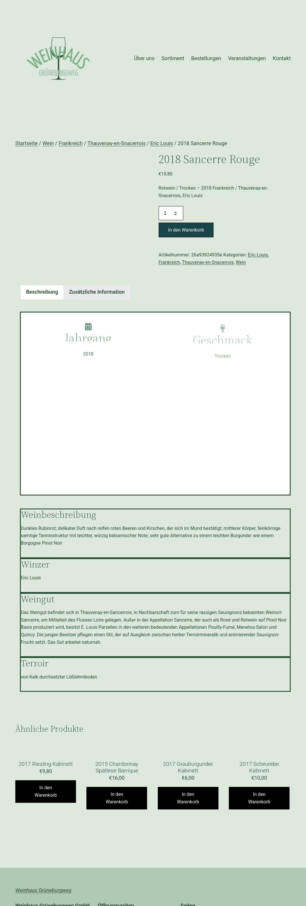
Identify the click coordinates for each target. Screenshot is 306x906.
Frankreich (71, 143)
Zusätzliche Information (97, 292)
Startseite (26, 143)
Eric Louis (161, 143)
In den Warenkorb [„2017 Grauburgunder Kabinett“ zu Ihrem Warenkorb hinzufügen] (188, 798)
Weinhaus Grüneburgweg (43, 890)
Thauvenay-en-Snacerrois (117, 143)
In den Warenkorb (186, 230)
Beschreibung (42, 292)
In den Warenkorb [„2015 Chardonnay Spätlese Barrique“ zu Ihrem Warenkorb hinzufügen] (117, 798)
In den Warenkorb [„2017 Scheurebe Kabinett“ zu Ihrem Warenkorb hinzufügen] (259, 798)
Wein (48, 143)
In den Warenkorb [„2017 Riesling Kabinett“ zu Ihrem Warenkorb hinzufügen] (46, 791)
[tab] (42, 292)
